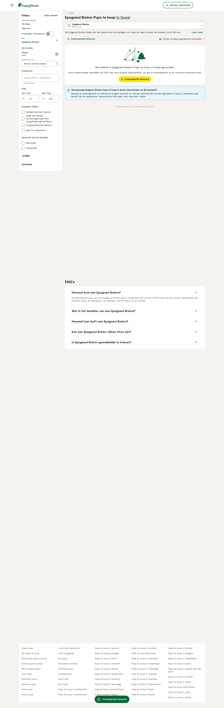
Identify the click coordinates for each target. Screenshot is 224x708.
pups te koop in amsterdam (72, 689)
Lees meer (197, 86)
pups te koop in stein (179, 692)
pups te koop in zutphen (144, 674)
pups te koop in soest (179, 697)
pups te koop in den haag (108, 684)
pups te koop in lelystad (144, 679)
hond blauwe (65, 674)
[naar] (51, 229)
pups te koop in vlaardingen (182, 658)
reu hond (63, 684)
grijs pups (26, 674)
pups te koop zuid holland (181, 687)
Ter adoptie (45, 81)
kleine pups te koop (31, 663)
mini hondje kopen (31, 669)
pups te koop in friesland (144, 658)
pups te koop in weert (179, 682)
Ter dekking (30, 88)
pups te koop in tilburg (180, 648)
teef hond (63, 679)
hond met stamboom (69, 648)
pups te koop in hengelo (180, 653)
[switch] (50, 99)
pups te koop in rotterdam (145, 669)
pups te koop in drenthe (144, 648)
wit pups (62, 658)
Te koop (28, 81)
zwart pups (27, 694)
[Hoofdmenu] (12, 5)
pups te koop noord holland (109, 689)
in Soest (123, 72)
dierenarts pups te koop (34, 658)
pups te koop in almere (107, 648)
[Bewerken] (57, 184)
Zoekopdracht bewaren (81, 93)
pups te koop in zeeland (107, 663)
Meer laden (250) (48, 172)
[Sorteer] (182, 93)
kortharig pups (65, 669)
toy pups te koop (30, 653)
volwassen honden (68, 663)
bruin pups (27, 689)
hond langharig (66, 653)
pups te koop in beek (142, 689)
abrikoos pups (28, 684)
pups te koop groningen (107, 653)
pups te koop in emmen (180, 677)
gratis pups (27, 648)
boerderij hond (29, 679)
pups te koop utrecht (106, 658)
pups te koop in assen (179, 663)
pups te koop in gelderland (109, 674)
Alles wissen (51, 69)
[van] (30, 229)
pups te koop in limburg (107, 679)
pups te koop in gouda (106, 669)
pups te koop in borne (142, 694)
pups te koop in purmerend (72, 694)
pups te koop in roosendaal (145, 663)
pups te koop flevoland (143, 653)
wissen (54, 105)
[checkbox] (23, 120)
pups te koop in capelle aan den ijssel (184, 670)
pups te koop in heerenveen (146, 684)
